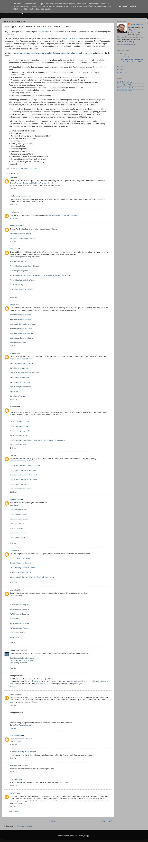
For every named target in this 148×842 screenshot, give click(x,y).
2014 (122, 66)
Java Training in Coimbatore (20, 387)
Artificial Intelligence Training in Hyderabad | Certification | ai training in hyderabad (40, 275)
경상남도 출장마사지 (32, 681)
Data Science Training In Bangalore (23, 470)
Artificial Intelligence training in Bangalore (25, 266)
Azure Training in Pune (18, 435)
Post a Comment (14, 811)
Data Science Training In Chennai (22, 461)
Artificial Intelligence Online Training (23, 280)
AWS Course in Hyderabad (20, 609)
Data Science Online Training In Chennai (25, 465)
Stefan (22, 32)
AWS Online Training (17, 633)
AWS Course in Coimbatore (20, 614)
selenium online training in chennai (23, 324)
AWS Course (15, 619)
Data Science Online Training (21, 489)
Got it (133, 6)
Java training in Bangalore (19, 377)
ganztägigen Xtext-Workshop (70, 38)
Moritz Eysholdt (137, 24)
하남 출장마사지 (42, 684)
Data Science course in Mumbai (22, 660)
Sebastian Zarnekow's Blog (127, 88)
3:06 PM (13, 758)
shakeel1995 (15, 226)
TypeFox (133, 30)
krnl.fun (29, 739)
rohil (12, 177)
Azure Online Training (18, 445)
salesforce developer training (20, 234)
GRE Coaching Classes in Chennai (23, 568)
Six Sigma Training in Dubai (42, 183)
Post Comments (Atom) (23, 826)
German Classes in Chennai (20, 563)
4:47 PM (13, 806)
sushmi (13, 590)
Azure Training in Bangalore (20, 426)
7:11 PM (13, 346)
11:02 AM (13, 492)
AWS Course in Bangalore (19, 605)
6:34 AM (13, 705)
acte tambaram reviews (18, 514)
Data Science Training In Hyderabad (23, 475)
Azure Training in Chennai (19, 421)
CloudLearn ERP (16, 650)
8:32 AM (13, 241)
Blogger (87, 836)
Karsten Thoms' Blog (125, 85)
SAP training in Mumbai (18, 663)
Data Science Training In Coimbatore (23, 480)
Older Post (106, 821)
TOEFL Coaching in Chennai (20, 572)
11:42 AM (13, 772)
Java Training (15, 391)
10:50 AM (13, 582)
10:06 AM (13, 744)
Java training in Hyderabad (20, 382)
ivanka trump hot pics (18, 196)
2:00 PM (13, 643)
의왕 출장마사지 (76, 681)
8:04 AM (13, 668)
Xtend (127, 37)
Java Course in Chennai (19, 368)
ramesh (13, 407)
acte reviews (14, 505)
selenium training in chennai (20, 315)
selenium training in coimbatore (21, 338)
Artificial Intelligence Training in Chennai (24, 257)
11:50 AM (13, 204)
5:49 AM (13, 188)
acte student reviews (17, 537)
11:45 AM (13, 785)
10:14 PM (13, 399)
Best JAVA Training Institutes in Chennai (25, 373)
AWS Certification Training (19, 628)
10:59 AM (13, 218)
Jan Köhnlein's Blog (124, 82)
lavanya (13, 353)
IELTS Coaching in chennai (20, 558)
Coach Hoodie (45, 796)
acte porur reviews (17, 524)
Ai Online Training (16, 285)
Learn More (122, 6)
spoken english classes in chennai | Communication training (32, 577)
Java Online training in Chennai (21, 363)
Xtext (119, 37)
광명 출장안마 (97, 681)
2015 (122, 54)
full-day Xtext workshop (48, 32)
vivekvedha (14, 499)
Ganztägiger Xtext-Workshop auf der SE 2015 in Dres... (132, 60)
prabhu (13, 550)
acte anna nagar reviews (19, 519)
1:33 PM (13, 687)
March (124, 56)
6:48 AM (13, 448)
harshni (13, 249)
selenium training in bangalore (21, 329)
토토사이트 (14, 779)
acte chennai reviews (18, 533)
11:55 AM (13, 297)
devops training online (18, 236)
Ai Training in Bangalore (19, 271)
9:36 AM (13, 728)
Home (52, 821)
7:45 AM (13, 543)
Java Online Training (17, 396)
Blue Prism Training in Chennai (21, 289)
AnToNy (13, 793)
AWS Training (15, 637)
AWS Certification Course (19, 623)
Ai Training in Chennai (18, 261)
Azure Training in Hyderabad (20, 431)
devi (11, 455)
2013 (122, 69)
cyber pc (13, 694)
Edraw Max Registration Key (20, 725)
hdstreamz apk (15, 741)
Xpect (119, 39)
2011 (122, 73)
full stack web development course (22, 238)
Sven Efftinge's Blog (124, 91)
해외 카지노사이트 (17, 766)
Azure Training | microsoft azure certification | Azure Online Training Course (37, 440)
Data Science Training (18, 484)
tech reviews (15, 736)
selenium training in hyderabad (21, 333)
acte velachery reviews (18, 509)
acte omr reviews (16, 528)
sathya (12, 304)
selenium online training (19, 343)
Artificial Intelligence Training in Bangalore (63, 215)
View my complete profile (126, 45)
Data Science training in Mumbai (22, 658)
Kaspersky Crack (30, 702)
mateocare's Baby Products (21, 752)
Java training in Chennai (23, 359)
